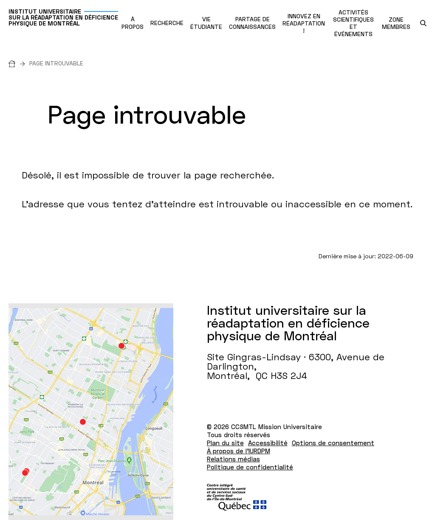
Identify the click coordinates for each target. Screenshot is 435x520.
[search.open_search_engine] (423, 23)
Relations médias (233, 459)
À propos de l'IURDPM (238, 451)
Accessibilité (268, 443)
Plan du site (225, 443)
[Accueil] (18, 63)
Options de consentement (333, 443)
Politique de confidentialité (250, 467)
